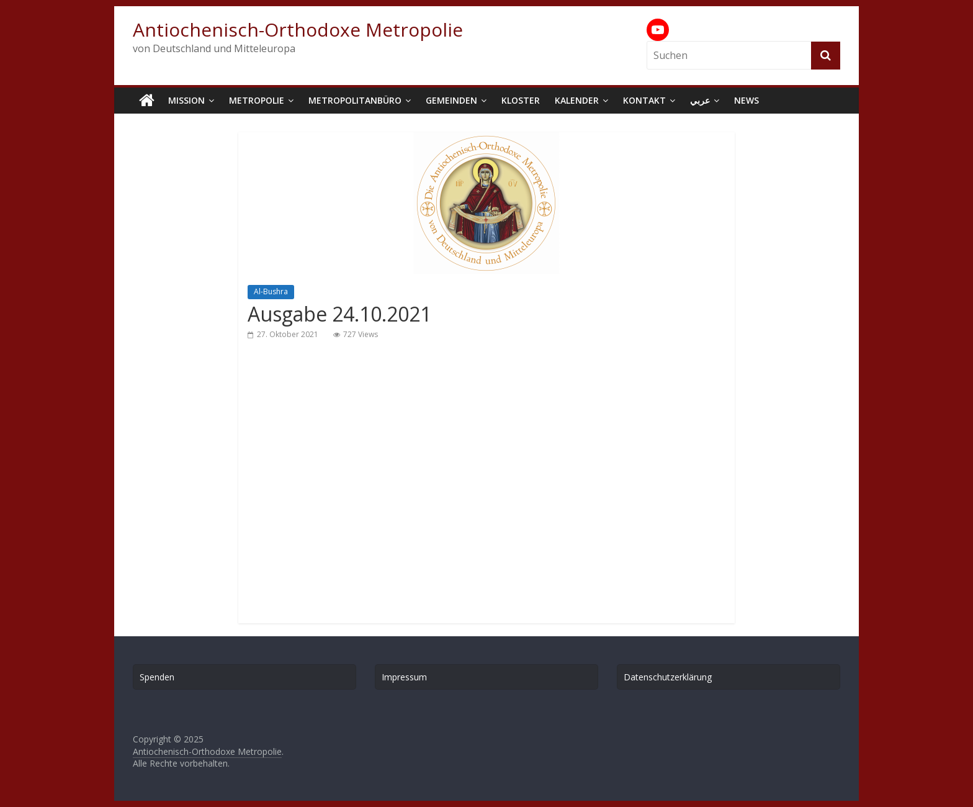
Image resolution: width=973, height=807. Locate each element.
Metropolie (256, 100)
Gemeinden (451, 100)
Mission (186, 100)
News (746, 100)
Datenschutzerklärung (668, 677)
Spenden (157, 677)
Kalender (577, 100)
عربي (700, 100)
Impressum (404, 677)
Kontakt (644, 100)
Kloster (520, 100)
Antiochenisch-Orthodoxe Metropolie (298, 29)
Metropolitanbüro (354, 100)
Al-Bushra (271, 291)
